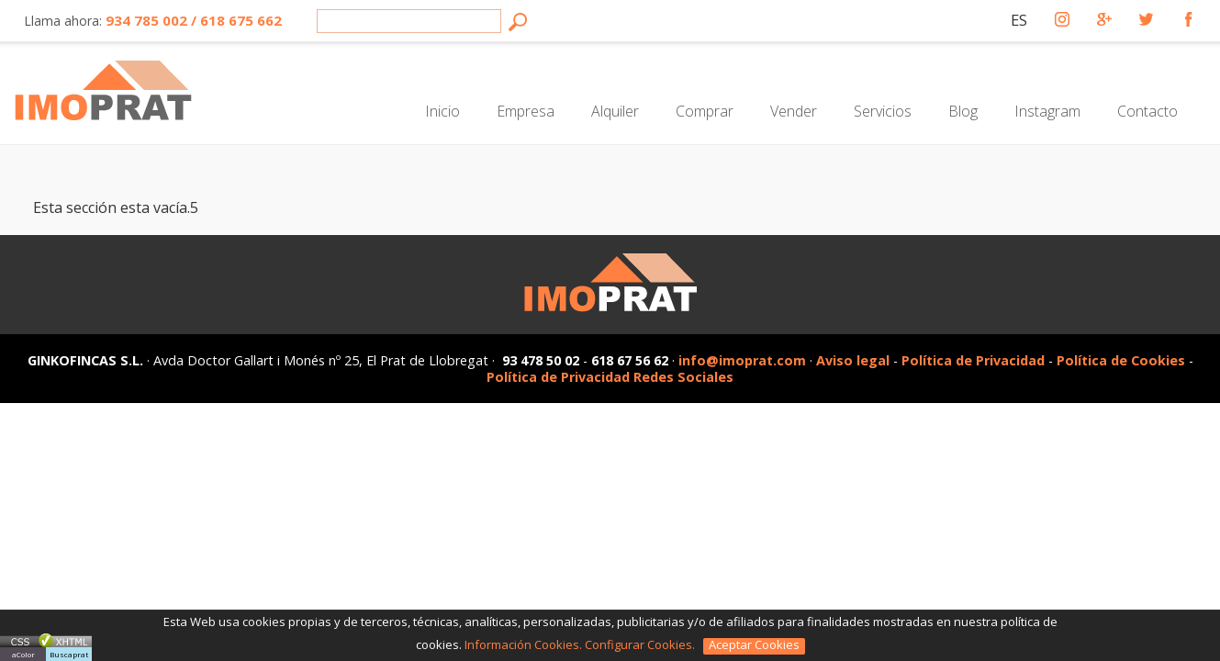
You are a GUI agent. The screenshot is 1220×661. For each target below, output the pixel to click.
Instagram (1047, 111)
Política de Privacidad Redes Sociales (610, 377)
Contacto (1147, 111)
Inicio (442, 111)
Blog (963, 111)
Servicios (883, 111)
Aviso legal (853, 360)
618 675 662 (239, 20)
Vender (793, 111)
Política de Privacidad (974, 360)
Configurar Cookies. (641, 644)
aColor (23, 654)
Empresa (525, 111)
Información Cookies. (523, 644)
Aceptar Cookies (754, 645)
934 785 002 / (151, 20)
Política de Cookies (1121, 360)
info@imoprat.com (742, 360)
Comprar (704, 111)
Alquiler (615, 111)
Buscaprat (69, 654)
